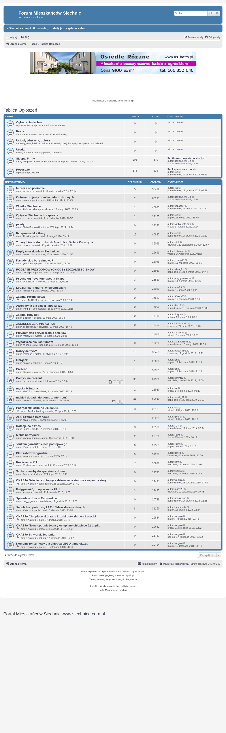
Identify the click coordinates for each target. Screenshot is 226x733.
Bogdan (27, 317)
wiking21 (27, 272)
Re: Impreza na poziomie (182, 169)
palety (20, 224)
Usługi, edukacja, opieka (33, 140)
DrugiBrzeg (29, 281)
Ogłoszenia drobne (29, 122)
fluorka (26, 474)
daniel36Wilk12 (182, 161)
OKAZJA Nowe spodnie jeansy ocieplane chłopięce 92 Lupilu (58, 525)
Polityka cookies (129, 586)
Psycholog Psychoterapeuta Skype (40, 278)
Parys (26, 447)
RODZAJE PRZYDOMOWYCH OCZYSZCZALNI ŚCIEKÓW (55, 269)
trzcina (26, 218)
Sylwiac (27, 372)
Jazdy (26, 381)
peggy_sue (29, 501)
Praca (20, 131)
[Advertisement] (113, 87)
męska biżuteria (27, 388)
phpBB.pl (129, 575)
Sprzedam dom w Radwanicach (37, 498)
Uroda (20, 149)
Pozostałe (23, 169)
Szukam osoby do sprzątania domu (40, 471)
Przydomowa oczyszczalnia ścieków (41, 333)
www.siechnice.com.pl (83, 613)
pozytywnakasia (183, 278)
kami (176, 461)
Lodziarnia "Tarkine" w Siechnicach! (41, 287)
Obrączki (22, 360)
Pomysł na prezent (29, 378)
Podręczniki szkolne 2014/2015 (37, 408)
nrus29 (26, 290)
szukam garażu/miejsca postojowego (41, 444)
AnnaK (26, 492)
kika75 (26, 391)
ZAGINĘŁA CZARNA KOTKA (35, 323)
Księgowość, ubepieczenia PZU (38, 489)
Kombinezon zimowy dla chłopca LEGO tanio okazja (52, 543)
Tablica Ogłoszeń (20, 110)
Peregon (27, 354)
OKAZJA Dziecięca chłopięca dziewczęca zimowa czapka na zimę (61, 480)
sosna (26, 200)
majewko (27, 336)
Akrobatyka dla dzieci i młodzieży (39, 305)
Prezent (21, 369)
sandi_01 (179, 397)
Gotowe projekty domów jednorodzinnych (45, 197)
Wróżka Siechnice (28, 206)
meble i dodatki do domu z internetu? (42, 397)
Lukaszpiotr (29, 254)
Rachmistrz (29, 465)
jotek (25, 245)
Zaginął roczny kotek (30, 296)
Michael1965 (30, 345)
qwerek (178, 416)
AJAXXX (32, 300)
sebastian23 (29, 326)
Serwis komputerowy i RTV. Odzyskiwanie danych (50, 507)
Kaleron (27, 510)
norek (26, 400)
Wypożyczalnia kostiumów (34, 342)
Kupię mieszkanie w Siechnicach (38, 251)
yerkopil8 (28, 263)
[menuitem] (25, 37)
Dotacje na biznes (28, 426)
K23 (176, 425)
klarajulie (179, 332)
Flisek (26, 236)
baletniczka (180, 350)
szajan (26, 363)
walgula (32, 483)
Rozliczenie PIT (26, 462)
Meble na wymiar (28, 435)
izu (175, 359)
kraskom (27, 191)
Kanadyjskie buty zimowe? (34, 260)
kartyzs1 (178, 377)
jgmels (177, 452)
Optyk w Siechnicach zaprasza (37, 215)
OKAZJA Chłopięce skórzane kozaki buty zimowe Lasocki (56, 516)
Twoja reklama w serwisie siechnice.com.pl (113, 101)
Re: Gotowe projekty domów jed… (187, 158)
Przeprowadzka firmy (30, 233)
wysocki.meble (31, 438)
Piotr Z (26, 308)
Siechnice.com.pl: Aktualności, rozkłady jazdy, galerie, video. (46, 28)
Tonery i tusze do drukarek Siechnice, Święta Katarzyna (54, 242)
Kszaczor (179, 206)
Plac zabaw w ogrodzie (32, 453)
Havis (177, 434)
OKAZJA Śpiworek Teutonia (35, 534)
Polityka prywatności (109, 586)
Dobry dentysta (26, 351)
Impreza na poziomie (30, 188)
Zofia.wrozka (30, 209)
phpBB (107, 571)
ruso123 (178, 489)
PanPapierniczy (36, 411)
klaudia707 (180, 507)
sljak (25, 420)
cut (176, 172)
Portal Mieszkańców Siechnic (113, 590)
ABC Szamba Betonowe (32, 417)
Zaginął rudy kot (27, 314)
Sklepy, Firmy (25, 158)
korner (26, 456)
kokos (26, 429)
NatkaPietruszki (31, 227)
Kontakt (93, 586)
